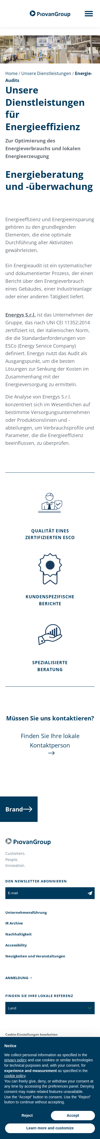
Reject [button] (27, 1115)
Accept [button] (73, 1115)
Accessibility (16, 945)
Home (11, 73)
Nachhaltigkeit (18, 934)
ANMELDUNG (16, 977)
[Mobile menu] (89, 15)
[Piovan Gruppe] (50, 13)
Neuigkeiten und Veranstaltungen (35, 956)
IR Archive (14, 923)
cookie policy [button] (14, 1076)
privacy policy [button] (15, 1060)
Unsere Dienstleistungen (46, 73)
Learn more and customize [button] (50, 1128)
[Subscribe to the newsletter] (90, 893)
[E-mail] (45, 893)
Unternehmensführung (26, 912)
